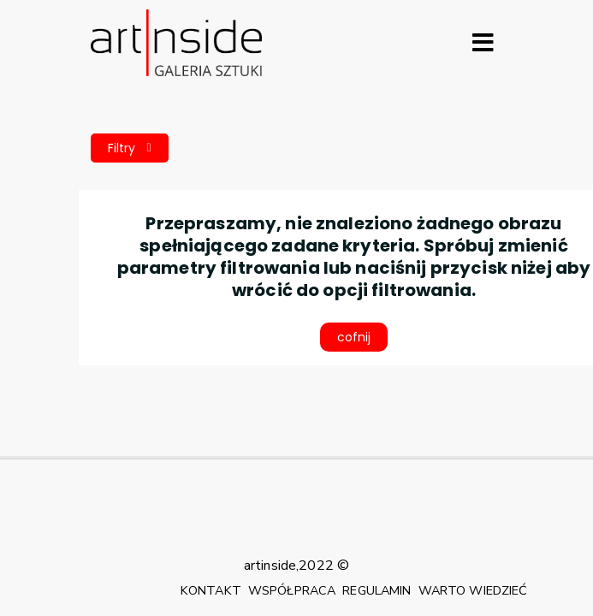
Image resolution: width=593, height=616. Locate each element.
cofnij (354, 337)
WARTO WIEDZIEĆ (473, 590)
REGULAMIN (376, 590)
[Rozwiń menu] (483, 42)
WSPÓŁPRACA (291, 590)
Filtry (129, 148)
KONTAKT (211, 590)
